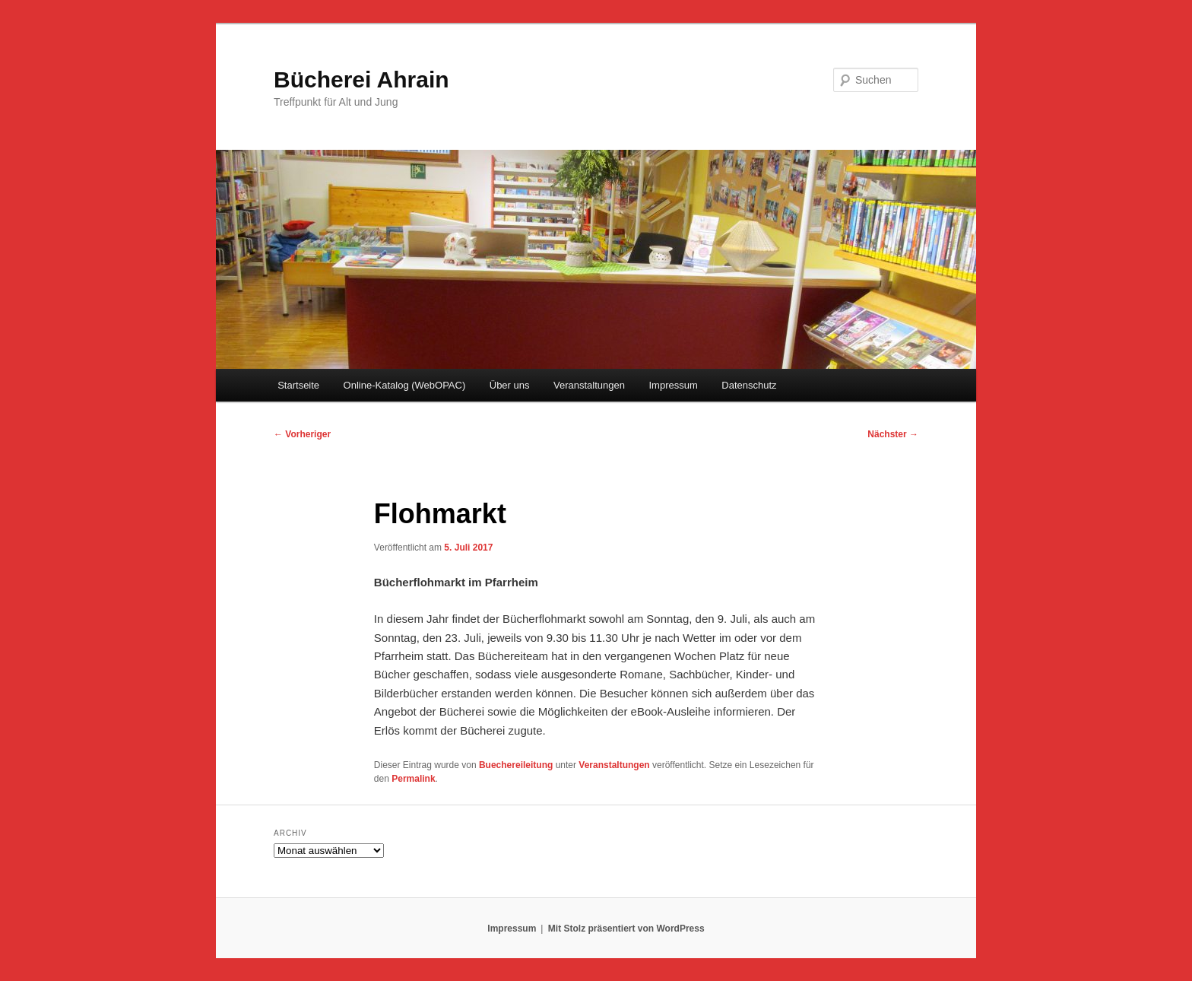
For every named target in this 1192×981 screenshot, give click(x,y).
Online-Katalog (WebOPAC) (405, 385)
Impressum (672, 385)
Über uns (510, 385)
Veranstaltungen (589, 385)
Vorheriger (302, 434)
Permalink (413, 778)
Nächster (892, 434)
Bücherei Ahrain (361, 79)
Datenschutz (748, 385)
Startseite (298, 385)
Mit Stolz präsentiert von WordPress (626, 928)
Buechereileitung (516, 765)
